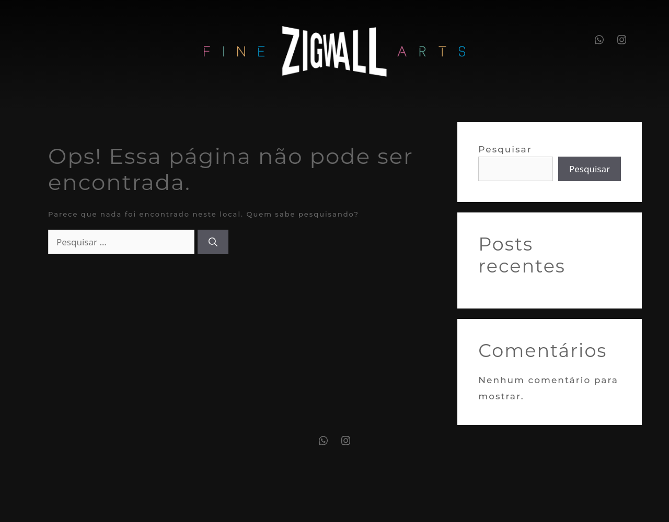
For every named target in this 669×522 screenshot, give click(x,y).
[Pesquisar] (213, 242)
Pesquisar (505, 149)
